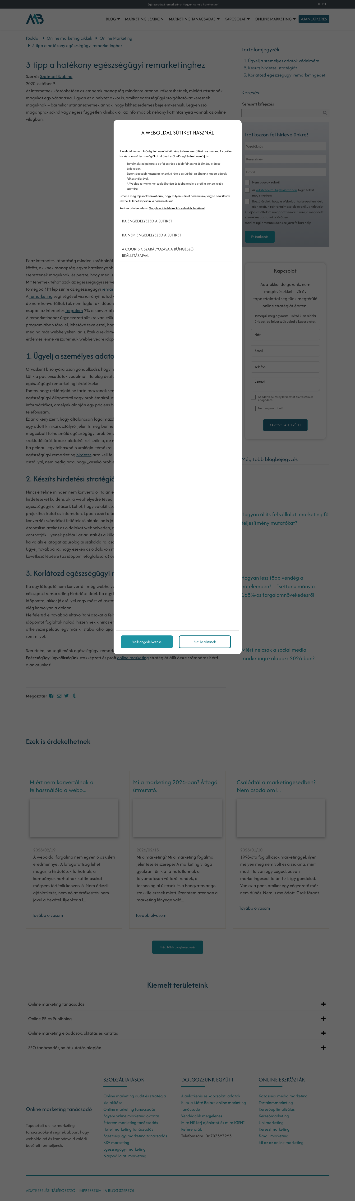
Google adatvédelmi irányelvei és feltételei (177, 208)
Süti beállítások (205, 641)
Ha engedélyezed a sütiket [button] (147, 221)
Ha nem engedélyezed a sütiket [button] (151, 235)
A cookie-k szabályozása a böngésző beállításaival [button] (158, 252)
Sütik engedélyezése (147, 641)
